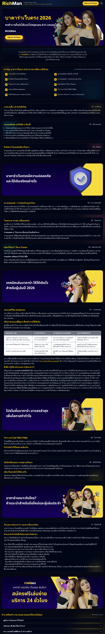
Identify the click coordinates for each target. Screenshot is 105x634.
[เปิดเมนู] (101, 3)
